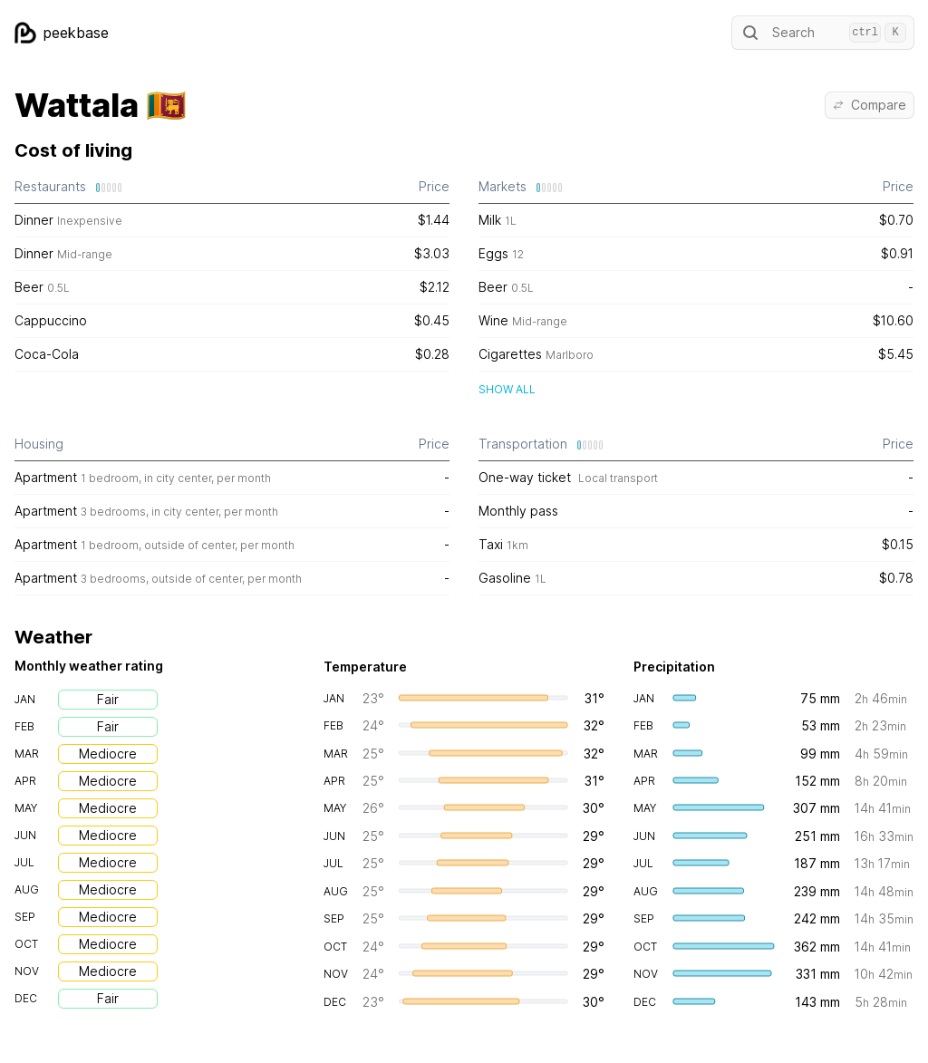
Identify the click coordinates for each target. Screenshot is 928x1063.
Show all (507, 389)
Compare (869, 104)
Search (823, 32)
